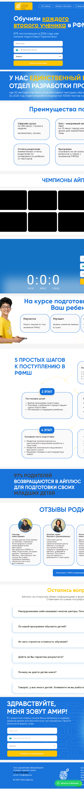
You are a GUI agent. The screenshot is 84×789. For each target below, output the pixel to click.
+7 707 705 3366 (20, 772)
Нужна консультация (38, 63)
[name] (38, 43)
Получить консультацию (32, 753)
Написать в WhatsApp (68, 783)
